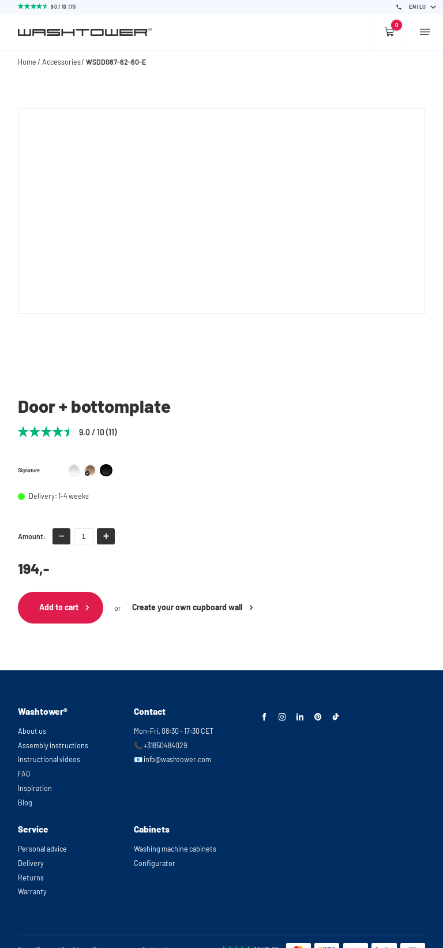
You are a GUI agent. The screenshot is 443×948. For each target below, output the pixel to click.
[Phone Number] (399, 7)
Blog (25, 802)
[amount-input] (83, 536)
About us (32, 731)
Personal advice (42, 849)
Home (27, 62)
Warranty (32, 891)
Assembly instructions (53, 745)
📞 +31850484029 (160, 745)
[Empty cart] (389, 32)
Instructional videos (49, 759)
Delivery (31, 863)
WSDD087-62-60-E (116, 62)
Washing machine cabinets (175, 849)
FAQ (24, 774)
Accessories (61, 62)
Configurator (154, 863)
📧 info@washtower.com (172, 759)
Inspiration (35, 788)
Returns (31, 878)
